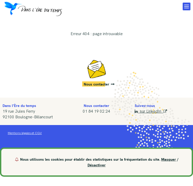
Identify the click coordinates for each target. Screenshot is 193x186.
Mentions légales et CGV (25, 133)
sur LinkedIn (150, 111)
